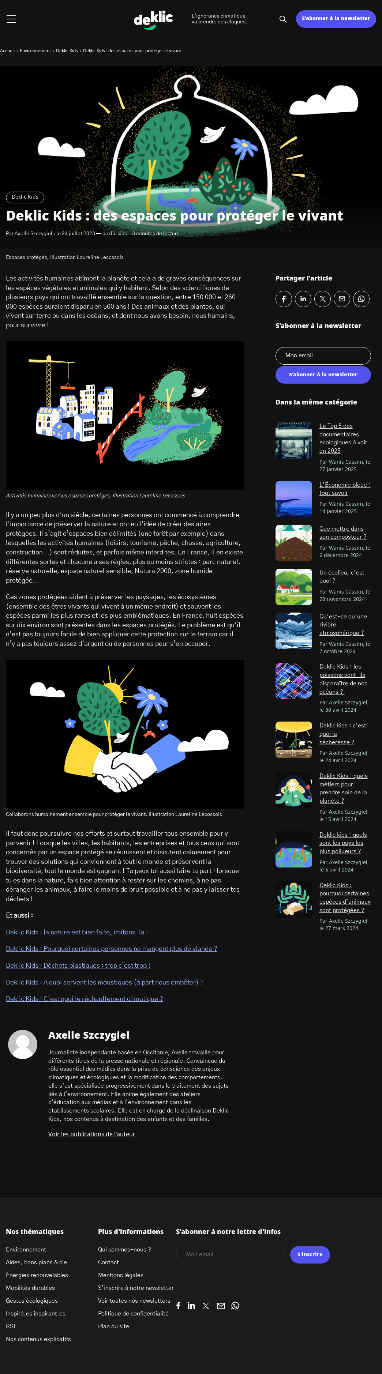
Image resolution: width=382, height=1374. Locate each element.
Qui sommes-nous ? (124, 1250)
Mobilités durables (30, 1288)
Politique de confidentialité (133, 1314)
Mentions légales (120, 1275)
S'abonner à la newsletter (323, 374)
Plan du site (113, 1326)
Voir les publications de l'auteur (91, 1134)
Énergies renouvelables (37, 1275)
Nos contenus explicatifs (38, 1339)
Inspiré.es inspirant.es (35, 1314)
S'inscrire (310, 1254)
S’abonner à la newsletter (336, 18)
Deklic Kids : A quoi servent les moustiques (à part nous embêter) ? (105, 982)
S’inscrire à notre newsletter (136, 1288)
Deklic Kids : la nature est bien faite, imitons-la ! (77, 932)
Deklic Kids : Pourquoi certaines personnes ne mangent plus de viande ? (111, 949)
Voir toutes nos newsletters (134, 1301)
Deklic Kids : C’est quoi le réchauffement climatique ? (84, 999)
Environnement (26, 1250)
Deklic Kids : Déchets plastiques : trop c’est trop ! (78, 966)
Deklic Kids (25, 197)
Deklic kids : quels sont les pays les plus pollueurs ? (343, 843)
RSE (11, 1326)
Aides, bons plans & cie (36, 1262)
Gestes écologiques (32, 1301)
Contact (108, 1262)
